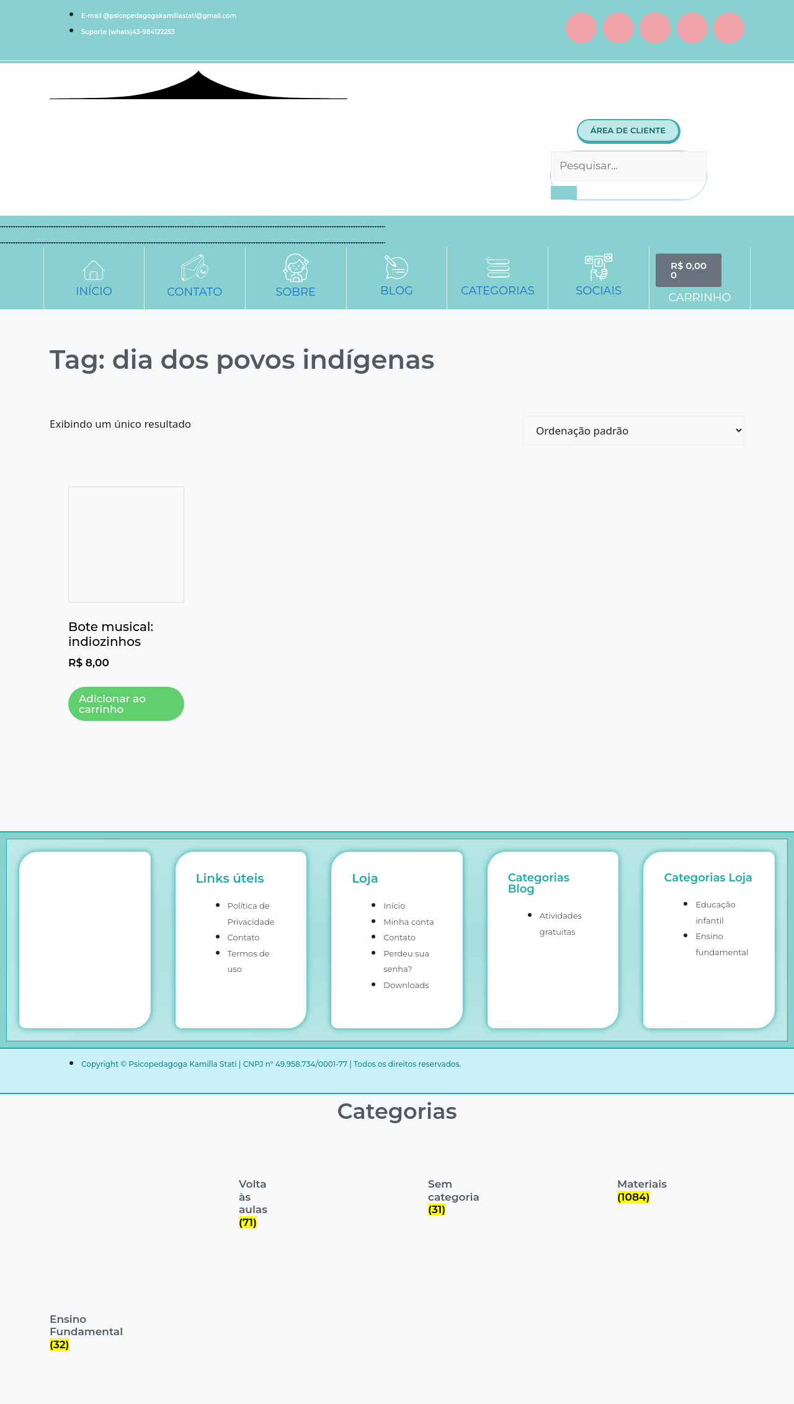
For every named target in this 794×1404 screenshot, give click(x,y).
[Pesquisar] (564, 193)
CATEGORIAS (498, 291)
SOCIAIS (599, 291)
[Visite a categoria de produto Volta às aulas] (253, 1184)
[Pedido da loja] (634, 430)
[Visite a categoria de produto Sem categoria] (442, 1177)
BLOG (396, 291)
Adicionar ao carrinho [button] (112, 703)
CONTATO (194, 292)
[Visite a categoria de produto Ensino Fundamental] (64, 1312)
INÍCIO (94, 291)
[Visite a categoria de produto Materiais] (631, 1171)
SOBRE (295, 292)
